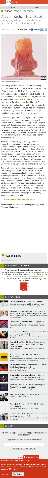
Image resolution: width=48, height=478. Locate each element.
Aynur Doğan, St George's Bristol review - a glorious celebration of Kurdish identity (27, 376)
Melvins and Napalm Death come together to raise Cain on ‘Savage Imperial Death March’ (27, 322)
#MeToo (19, 99)
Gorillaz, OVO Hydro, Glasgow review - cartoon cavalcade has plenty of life (28, 415)
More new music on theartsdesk (20, 199)
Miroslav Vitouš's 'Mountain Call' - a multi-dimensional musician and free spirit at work (27, 303)
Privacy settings (31, 457)
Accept (5, 474)
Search (36, 8)
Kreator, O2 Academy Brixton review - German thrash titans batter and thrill (28, 366)
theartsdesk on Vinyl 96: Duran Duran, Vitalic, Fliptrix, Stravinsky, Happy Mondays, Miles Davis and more (27, 344)
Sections (12, 8)
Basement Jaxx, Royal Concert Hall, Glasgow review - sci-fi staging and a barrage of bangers (28, 312)
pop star (40, 99)
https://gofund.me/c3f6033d (35, 276)
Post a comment (8, 261)
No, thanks (18, 474)
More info (13, 469)
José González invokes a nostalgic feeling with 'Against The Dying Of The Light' (28, 386)
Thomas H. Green (10, 29)
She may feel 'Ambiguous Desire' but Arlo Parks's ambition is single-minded (29, 333)
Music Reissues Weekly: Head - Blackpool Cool (28, 394)
